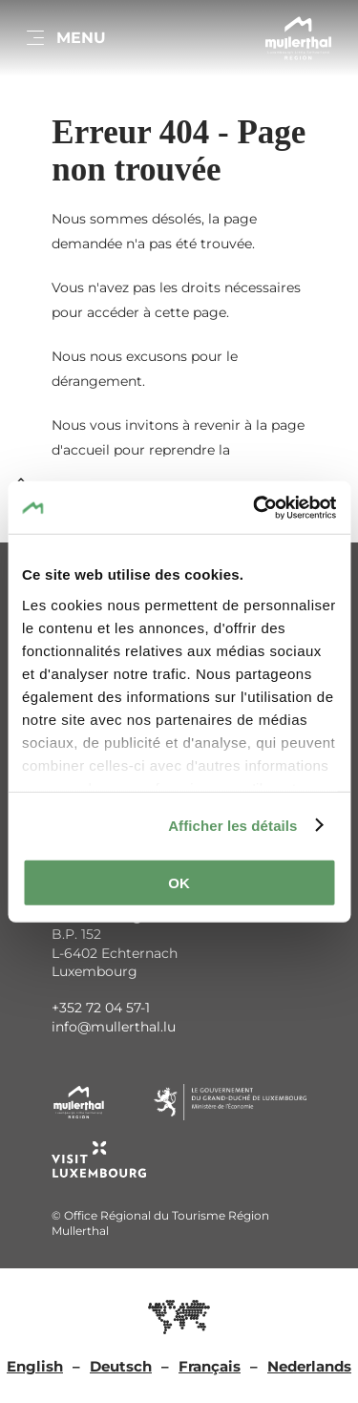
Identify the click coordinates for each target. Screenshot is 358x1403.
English (35, 1366)
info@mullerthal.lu (114, 1026)
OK (179, 883)
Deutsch (121, 1366)
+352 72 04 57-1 (101, 1007)
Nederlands (309, 1366)
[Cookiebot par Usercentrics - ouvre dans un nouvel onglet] (255, 507)
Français (210, 1366)
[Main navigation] (65, 38)
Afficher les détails (232, 825)
